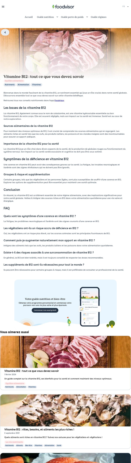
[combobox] (125, 6)
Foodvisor (59, 101)
